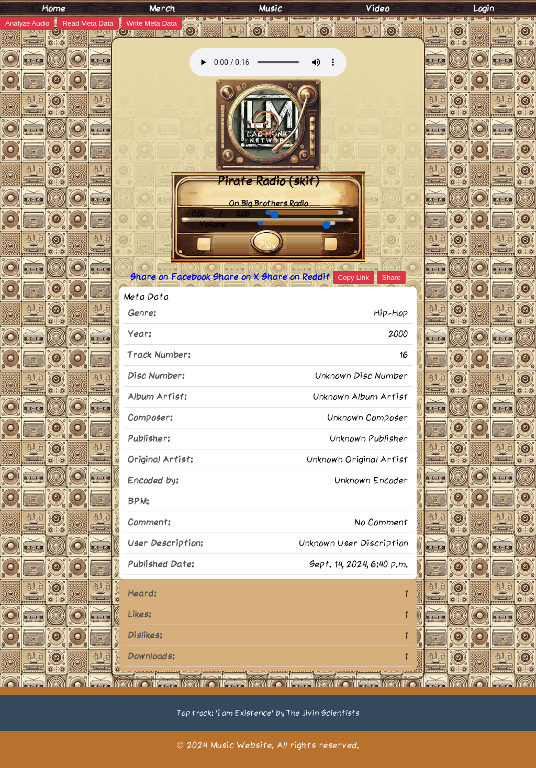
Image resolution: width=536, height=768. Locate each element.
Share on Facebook (171, 277)
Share (391, 277)
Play (267, 245)
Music (270, 8)
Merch (162, 8)
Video (377, 8)
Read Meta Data (87, 23)
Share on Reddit (297, 277)
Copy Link (353, 277)
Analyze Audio (27, 23)
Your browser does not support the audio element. (268, 62)
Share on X (237, 277)
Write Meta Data (152, 23)
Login (483, 8)
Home (53, 8)
